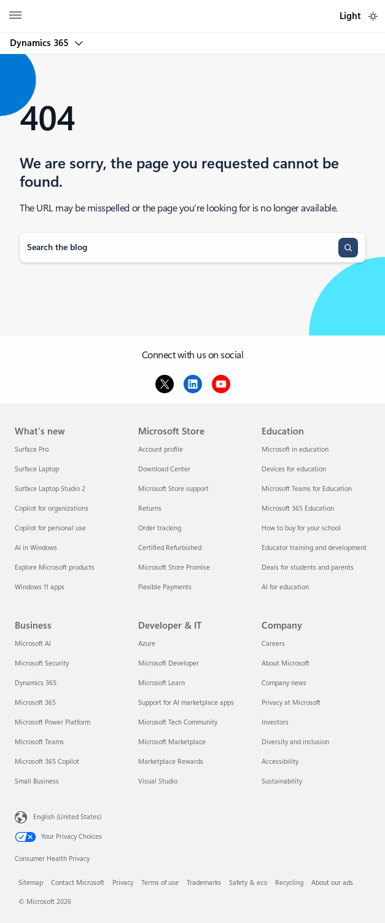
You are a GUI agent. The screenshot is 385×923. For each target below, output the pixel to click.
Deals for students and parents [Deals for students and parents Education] (308, 567)
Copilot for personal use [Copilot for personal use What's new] (50, 528)
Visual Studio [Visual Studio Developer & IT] (157, 781)
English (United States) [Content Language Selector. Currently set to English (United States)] (67, 816)
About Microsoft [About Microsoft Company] (285, 663)
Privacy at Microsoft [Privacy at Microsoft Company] (291, 703)
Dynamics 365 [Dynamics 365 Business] (35, 683)
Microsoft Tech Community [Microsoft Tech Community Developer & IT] (177, 722)
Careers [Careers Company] (273, 644)
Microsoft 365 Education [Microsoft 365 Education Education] (298, 509)
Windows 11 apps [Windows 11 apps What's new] (39, 587)
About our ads (332, 883)
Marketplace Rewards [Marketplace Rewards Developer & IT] (170, 762)
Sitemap (30, 883)
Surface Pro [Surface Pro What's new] (32, 450)
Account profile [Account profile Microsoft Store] (160, 450)
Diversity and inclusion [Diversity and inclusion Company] (295, 742)
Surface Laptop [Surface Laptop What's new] (37, 469)
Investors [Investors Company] (275, 722)
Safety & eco (248, 883)
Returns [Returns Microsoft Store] (149, 509)
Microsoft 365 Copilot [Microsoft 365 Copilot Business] (47, 762)
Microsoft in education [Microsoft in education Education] (295, 450)
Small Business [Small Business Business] (37, 781)
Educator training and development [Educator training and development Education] (314, 548)
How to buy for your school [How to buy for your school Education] (301, 528)
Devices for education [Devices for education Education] (294, 469)
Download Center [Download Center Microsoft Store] (164, 469)
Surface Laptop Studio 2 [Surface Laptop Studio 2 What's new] (50, 489)
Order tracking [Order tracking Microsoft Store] (159, 528)
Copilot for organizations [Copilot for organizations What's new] (51, 509)
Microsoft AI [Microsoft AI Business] (33, 644)
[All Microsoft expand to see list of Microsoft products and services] (15, 16)
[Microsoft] (192, 9)
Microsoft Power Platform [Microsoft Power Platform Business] (52, 722)
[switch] (373, 16)
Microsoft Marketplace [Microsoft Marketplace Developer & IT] (172, 742)
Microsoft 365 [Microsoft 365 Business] (35, 703)
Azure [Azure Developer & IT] (146, 644)
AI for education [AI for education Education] (285, 587)
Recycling (289, 883)
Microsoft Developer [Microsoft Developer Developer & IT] (168, 663)
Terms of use (160, 883)
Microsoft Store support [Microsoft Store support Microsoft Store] (173, 489)
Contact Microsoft (77, 883)
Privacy (122, 883)
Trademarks (204, 883)
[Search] (348, 247)
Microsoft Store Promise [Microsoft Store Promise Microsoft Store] (174, 567)
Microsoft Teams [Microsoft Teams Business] (39, 742)
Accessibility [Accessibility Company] (280, 762)
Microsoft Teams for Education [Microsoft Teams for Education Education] (307, 489)
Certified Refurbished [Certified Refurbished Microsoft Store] (169, 548)
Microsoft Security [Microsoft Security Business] (42, 663)
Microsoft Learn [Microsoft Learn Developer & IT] (161, 683)
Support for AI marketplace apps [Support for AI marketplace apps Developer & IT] (186, 703)
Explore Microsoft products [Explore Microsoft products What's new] (55, 567)
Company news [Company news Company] (284, 683)
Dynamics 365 (40, 43)
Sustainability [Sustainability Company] (282, 781)
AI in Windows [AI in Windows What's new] (36, 548)
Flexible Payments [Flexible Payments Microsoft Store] (165, 587)
